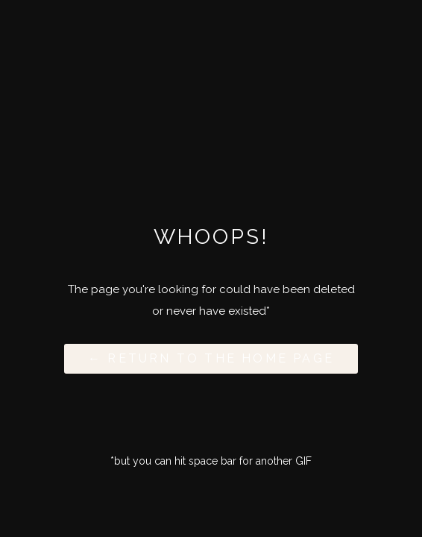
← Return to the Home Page (211, 358)
